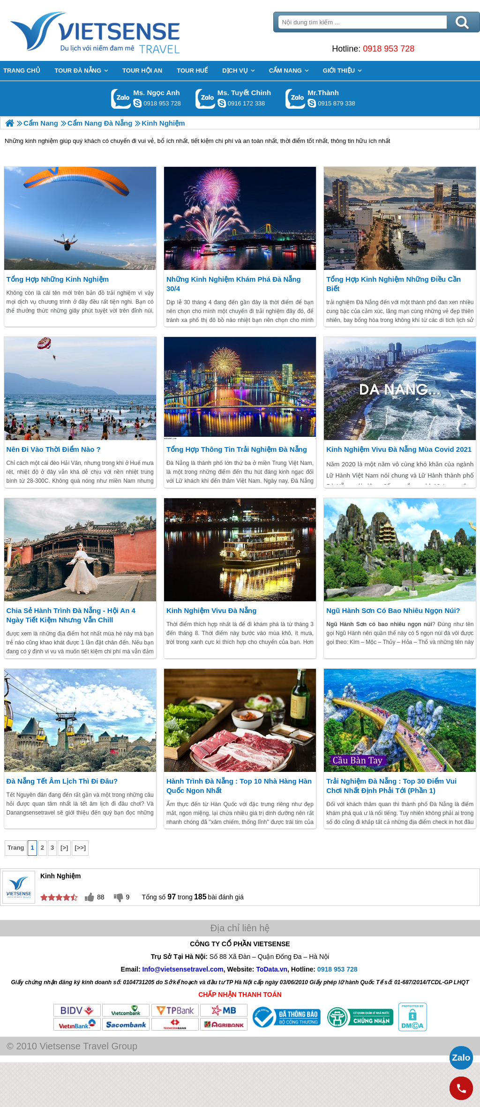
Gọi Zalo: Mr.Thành (295, 98)
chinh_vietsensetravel (221, 103)
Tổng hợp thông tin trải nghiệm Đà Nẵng (236, 449)
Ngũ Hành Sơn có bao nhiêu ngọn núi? (393, 610)
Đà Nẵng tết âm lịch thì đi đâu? (62, 781)
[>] (64, 847)
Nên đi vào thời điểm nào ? (54, 449)
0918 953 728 (388, 48)
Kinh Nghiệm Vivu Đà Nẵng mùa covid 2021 (399, 449)
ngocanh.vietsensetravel (137, 103)
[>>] (80, 847)
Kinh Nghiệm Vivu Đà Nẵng (211, 610)
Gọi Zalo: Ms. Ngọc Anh (121, 98)
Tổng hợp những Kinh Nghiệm (58, 279)
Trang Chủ (118, 30)
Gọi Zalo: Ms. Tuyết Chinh (205, 98)
